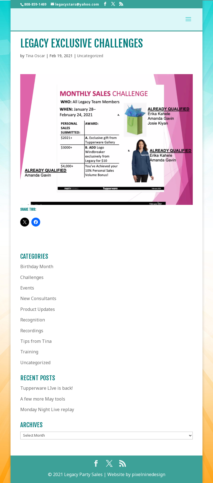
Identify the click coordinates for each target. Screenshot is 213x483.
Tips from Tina (36, 341)
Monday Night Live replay (47, 409)
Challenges (32, 277)
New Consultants (38, 298)
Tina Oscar (35, 55)
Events (27, 288)
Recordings (31, 331)
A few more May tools (42, 399)
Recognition (32, 320)
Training (29, 352)
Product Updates (37, 309)
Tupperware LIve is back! (46, 388)
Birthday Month (36, 266)
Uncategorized (90, 55)
